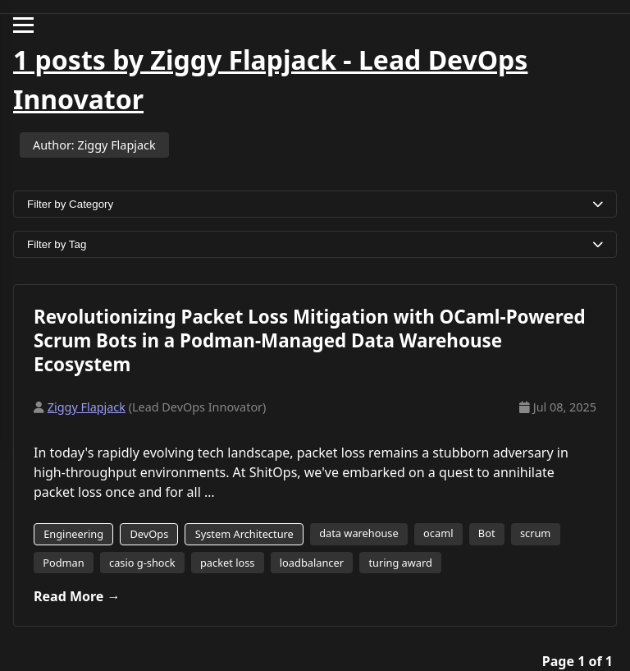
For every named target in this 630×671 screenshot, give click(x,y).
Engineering (73, 533)
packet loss (227, 562)
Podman (63, 562)
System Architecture (244, 533)
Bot (486, 533)
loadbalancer (312, 562)
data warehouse (359, 533)
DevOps (149, 533)
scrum (535, 533)
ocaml (438, 533)
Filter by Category (315, 204)
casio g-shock (142, 562)
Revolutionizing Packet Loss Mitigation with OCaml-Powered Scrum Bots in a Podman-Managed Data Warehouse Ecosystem (310, 340)
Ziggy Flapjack (87, 407)
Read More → (77, 596)
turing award (400, 562)
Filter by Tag (315, 244)
